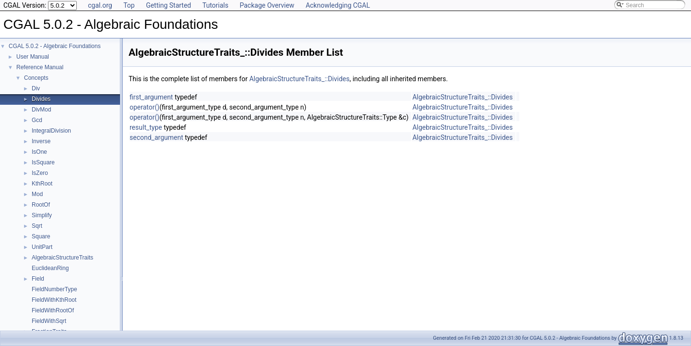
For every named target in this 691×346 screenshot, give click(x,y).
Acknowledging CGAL (338, 5)
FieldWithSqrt (49, 321)
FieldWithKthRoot (54, 300)
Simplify (42, 215)
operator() (144, 107)
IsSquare (43, 162)
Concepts (36, 77)
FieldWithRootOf (53, 310)
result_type (146, 127)
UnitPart (42, 247)
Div (36, 88)
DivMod (41, 109)
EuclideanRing (50, 268)
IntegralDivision (51, 130)
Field (38, 278)
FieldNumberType (54, 289)
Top (129, 5)
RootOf (41, 204)
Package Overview (266, 5)
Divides (41, 99)
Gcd (37, 120)
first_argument (151, 97)
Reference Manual (39, 67)
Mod (37, 194)
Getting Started (168, 5)
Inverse (41, 141)
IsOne (39, 151)
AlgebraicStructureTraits (62, 257)
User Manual (32, 56)
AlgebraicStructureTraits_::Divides (299, 79)
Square (41, 236)
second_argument (156, 137)
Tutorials (215, 5)
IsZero (40, 173)
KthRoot (42, 183)
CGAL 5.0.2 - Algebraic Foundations (55, 46)
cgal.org (100, 5)
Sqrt (37, 225)
